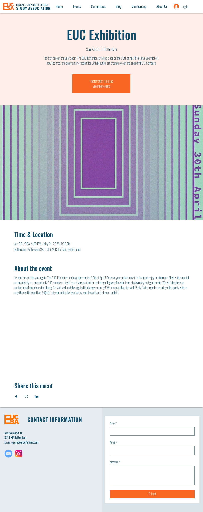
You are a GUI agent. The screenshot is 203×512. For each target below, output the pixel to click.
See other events (101, 86)
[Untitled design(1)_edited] (8, 454)
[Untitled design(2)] (19, 454)
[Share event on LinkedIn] (37, 396)
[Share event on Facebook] (16, 396)
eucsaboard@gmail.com (24, 442)
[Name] (151, 431)
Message (115, 462)
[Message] (152, 475)
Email (113, 443)
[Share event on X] (26, 396)
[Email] (151, 450)
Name (113, 423)
